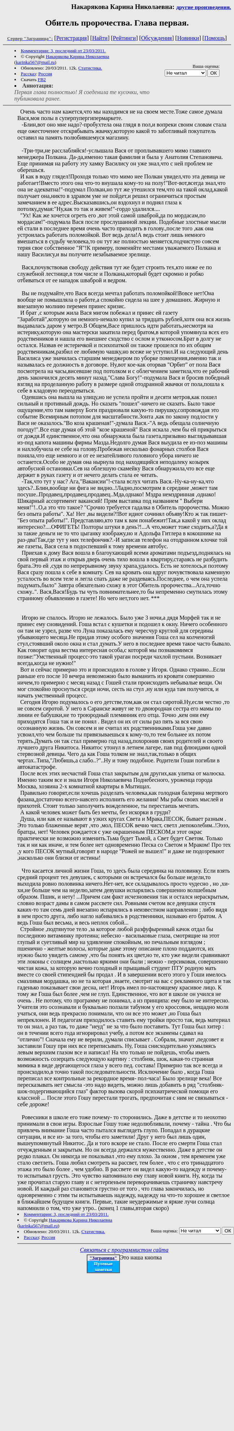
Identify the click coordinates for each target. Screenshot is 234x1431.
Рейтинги (124, 38)
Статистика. (90, 68)
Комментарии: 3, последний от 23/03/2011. (63, 50)
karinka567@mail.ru (35, 62)
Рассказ (28, 73)
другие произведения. (203, 7)
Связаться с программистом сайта (124, 1250)
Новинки (188, 38)
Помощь (214, 38)
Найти (100, 38)
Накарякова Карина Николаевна (77, 56)
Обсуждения (156, 38)
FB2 (42, 79)
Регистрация (71, 38)
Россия (45, 73)
